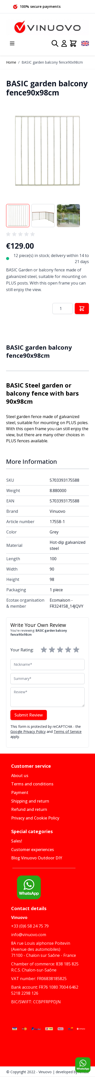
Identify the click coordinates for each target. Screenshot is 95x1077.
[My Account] (64, 43)
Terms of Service (68, 731)
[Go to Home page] (47, 27)
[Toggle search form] (55, 43)
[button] (47, 150)
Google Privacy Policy (28, 731)
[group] (21, 234)
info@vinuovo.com (28, 934)
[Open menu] (12, 43)
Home (11, 62)
